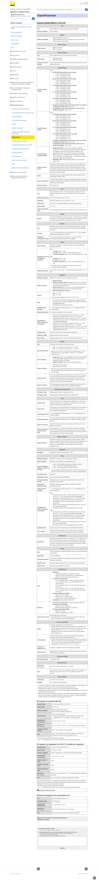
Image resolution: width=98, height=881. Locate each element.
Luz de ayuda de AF (16, 156)
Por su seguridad (15, 43)
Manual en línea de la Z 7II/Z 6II (46, 9)
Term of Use (18, 873)
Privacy (12, 873)
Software (14, 124)
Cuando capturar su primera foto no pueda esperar (21, 27)
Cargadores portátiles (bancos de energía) (22, 145)
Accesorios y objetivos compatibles (20, 109)
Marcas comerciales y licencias (19, 160)
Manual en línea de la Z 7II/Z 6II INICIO (21, 9)
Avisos (12, 47)
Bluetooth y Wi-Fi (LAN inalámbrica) (20, 167)
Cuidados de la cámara (17, 128)
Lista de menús (14, 40)
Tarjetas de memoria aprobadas (19, 141)
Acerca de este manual (16, 36)
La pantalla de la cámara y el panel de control (23, 112)
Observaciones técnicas (59, 9)
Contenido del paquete (16, 32)
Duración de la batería (17, 152)
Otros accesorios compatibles (19, 120)
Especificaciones (16, 137)
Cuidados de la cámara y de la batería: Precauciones (21, 132)
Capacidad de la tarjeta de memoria (20, 148)
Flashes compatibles (17, 116)
